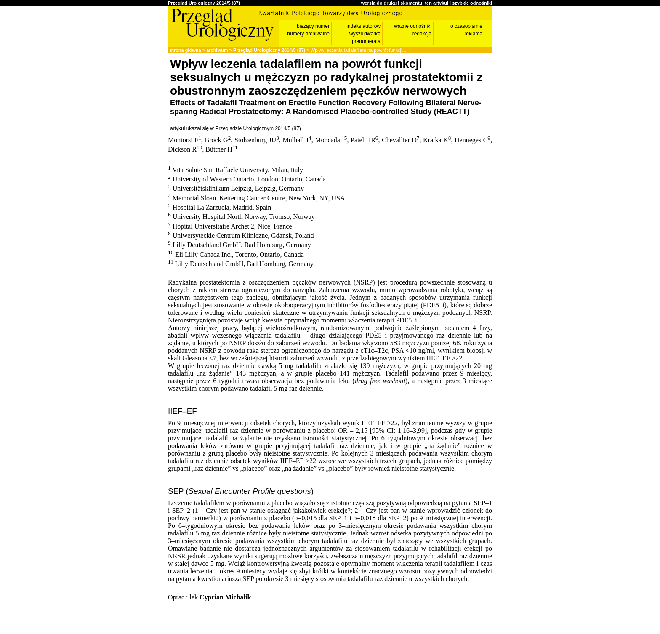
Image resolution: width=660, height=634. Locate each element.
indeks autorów (363, 26)
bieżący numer (313, 26)
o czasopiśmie (466, 26)
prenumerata (366, 41)
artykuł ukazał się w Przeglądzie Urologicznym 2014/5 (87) (235, 128)
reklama (473, 34)
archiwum (217, 50)
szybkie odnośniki (472, 2)
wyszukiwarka (365, 34)
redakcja (421, 34)
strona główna (185, 50)
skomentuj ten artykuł (424, 2)
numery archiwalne (308, 34)
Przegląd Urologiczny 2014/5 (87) (204, 2)
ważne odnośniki (412, 26)
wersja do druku (379, 2)
